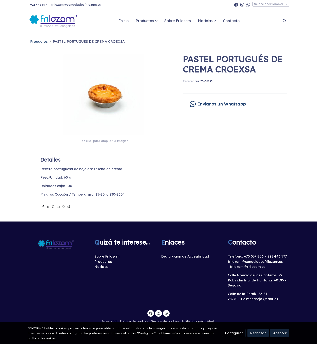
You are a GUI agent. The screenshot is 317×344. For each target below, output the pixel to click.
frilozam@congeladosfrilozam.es (76, 4)
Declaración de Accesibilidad (185, 256)
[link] (53, 20)
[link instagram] (242, 4)
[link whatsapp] (248, 4)
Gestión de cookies (165, 321)
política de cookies (42, 338)
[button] (146, 20)
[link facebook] (236, 4)
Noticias (101, 266)
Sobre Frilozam (106, 256)
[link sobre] (58, 244)
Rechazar (258, 333)
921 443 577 (38, 4)
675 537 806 (254, 256)
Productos (39, 41)
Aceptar (280, 333)
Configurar (234, 333)
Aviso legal (109, 321)
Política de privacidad (198, 321)
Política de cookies (134, 321)
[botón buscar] (284, 21)
